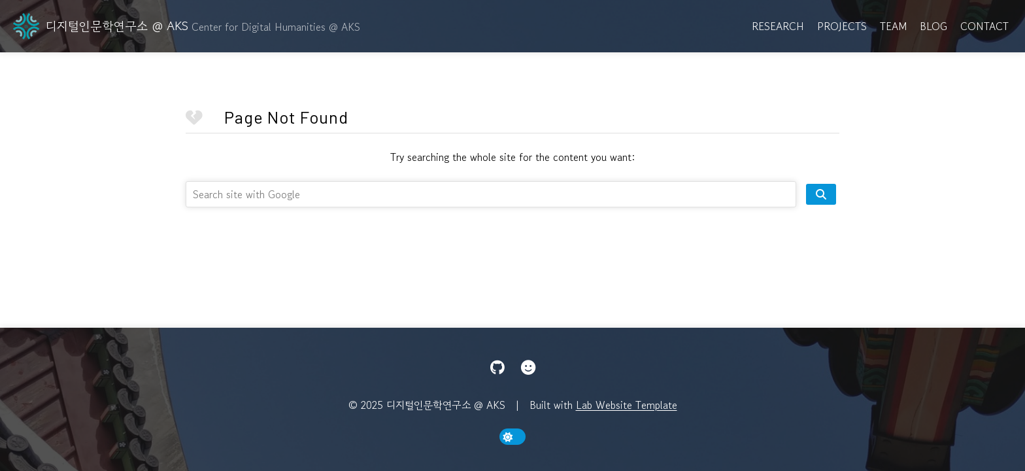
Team (893, 26)
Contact (984, 26)
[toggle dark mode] (512, 436)
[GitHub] (497, 367)
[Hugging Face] (528, 367)
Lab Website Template (626, 405)
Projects (842, 26)
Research (778, 26)
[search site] (821, 194)
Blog (933, 26)
